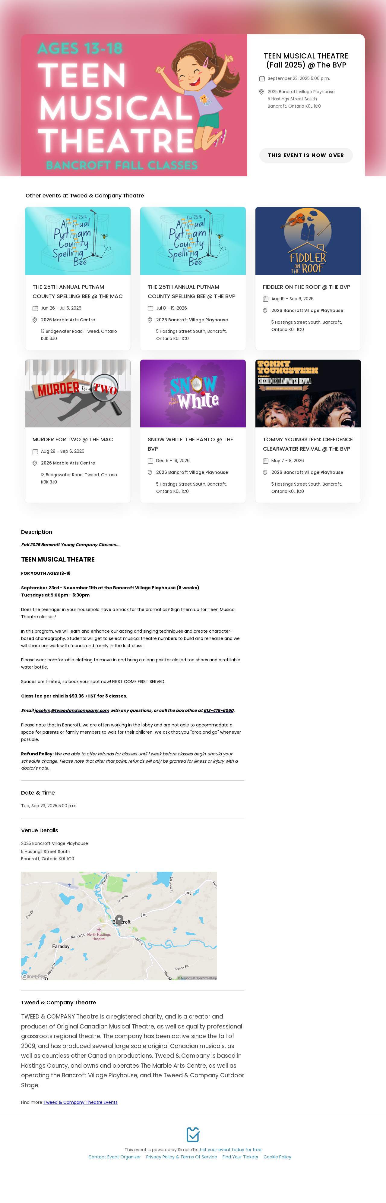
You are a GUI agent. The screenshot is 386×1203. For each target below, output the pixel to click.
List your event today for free (230, 1150)
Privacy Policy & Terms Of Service (181, 1157)
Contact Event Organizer (114, 1157)
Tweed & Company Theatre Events (80, 1102)
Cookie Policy (277, 1157)
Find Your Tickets (240, 1157)
